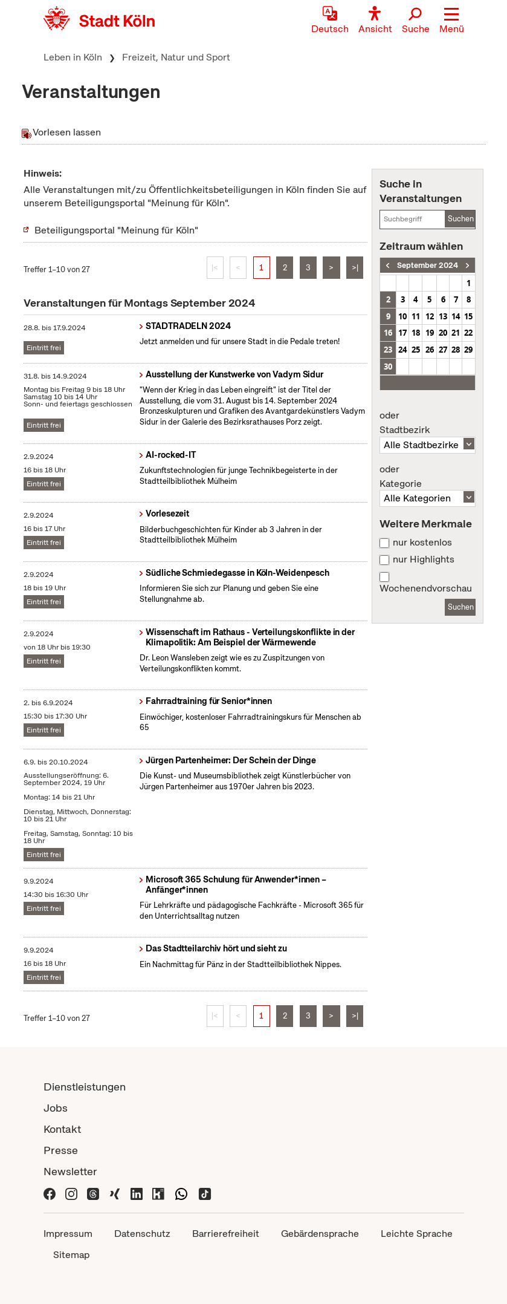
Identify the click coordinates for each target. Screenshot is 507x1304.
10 (402, 316)
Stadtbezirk (427, 422)
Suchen (461, 219)
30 (388, 366)
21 (455, 332)
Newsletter (70, 1171)
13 (443, 316)
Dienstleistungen (85, 1087)
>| (355, 267)
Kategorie (427, 476)
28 (455, 349)
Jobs (56, 1108)
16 (388, 332)
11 (416, 316)
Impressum (68, 1233)
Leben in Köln (73, 57)
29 (468, 349)
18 (416, 332)
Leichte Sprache (417, 1233)
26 (429, 349)
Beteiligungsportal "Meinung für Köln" (116, 230)
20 (443, 332)
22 (468, 332)
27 (443, 349)
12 (429, 316)
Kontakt (62, 1129)
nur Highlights (423, 559)
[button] (451, 21)
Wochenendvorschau (425, 588)
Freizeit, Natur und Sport (176, 57)
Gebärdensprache (320, 1233)
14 (455, 316)
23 (388, 349)
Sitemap (71, 1254)
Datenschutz (142, 1233)
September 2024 (427, 265)
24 (402, 349)
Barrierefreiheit (225, 1233)
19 (429, 332)
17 (402, 332)
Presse (61, 1150)
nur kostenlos (422, 542)
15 (468, 316)
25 (416, 349)
